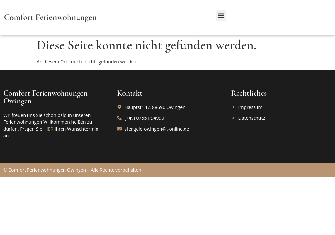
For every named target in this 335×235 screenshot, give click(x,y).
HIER (48, 129)
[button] (221, 15)
